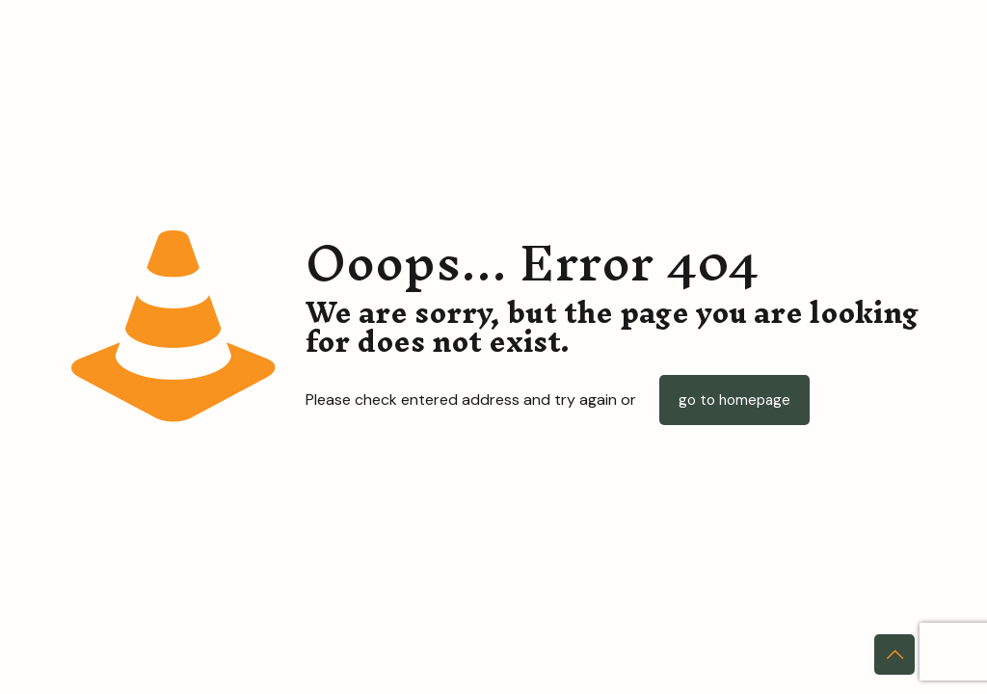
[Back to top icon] (894, 654)
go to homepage (734, 400)
